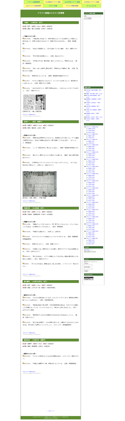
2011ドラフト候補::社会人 (29, 114)
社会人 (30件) (91, 229)
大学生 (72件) (91, 155)
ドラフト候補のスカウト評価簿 (50, 13)
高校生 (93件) (91, 182)
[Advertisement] (93, 53)
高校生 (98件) (91, 146)
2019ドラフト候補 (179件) (92, 173)
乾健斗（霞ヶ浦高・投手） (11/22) (94, 93)
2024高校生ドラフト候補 (52, 2)
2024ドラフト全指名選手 (33, 6)
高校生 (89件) (91, 204)
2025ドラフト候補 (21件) (92, 134)
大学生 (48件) (91, 130)
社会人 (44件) (91, 207)
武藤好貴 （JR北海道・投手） (34, 208)
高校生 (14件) (91, 135)
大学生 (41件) (91, 213)
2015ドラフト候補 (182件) (92, 202)
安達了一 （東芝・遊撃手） (33, 121)
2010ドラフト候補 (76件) (92, 238)
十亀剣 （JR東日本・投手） (34, 22)
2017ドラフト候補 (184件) (92, 188)
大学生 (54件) (91, 198)
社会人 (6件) (91, 243)
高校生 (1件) (91, 141)
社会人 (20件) (91, 236)
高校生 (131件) (91, 161)
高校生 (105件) (91, 153)
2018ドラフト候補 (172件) (92, 180)
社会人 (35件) (91, 157)
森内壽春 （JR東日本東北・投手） (36, 281)
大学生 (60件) (91, 162)
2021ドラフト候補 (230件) (92, 159)
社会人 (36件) (91, 150)
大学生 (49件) (91, 206)
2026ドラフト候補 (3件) (91, 139)
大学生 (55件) (91, 177)
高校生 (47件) (91, 240)
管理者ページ (89, 250)
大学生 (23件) (91, 242)
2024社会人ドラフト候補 (91, 2)
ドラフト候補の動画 (72, 6)
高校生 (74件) (91, 233)
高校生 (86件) (91, 211)
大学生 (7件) (91, 137)
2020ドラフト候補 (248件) (92, 166)
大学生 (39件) (91, 227)
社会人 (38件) (91, 193)
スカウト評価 (53, 6)
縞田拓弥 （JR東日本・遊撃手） (35, 340)
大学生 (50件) (91, 148)
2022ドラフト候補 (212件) (92, 152)
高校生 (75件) (91, 218)
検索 (85, 16)
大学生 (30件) (91, 234)
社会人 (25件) (91, 179)
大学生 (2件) (91, 143)
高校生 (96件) (91, 189)
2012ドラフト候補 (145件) (92, 224)
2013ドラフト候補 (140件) (92, 216)
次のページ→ (51, 410)
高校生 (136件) (91, 168)
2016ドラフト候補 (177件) (92, 195)
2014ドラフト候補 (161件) (92, 209)
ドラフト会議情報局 (33, 2)
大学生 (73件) (91, 170)
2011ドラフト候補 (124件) (92, 231)
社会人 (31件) (91, 186)
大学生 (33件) (91, 220)
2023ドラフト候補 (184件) (92, 144)
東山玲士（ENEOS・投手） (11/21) (94, 117)
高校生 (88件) (91, 197)
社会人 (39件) (91, 164)
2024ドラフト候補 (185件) (92, 126)
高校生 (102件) (91, 128)
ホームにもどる (91, 6)
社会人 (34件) (91, 132)
